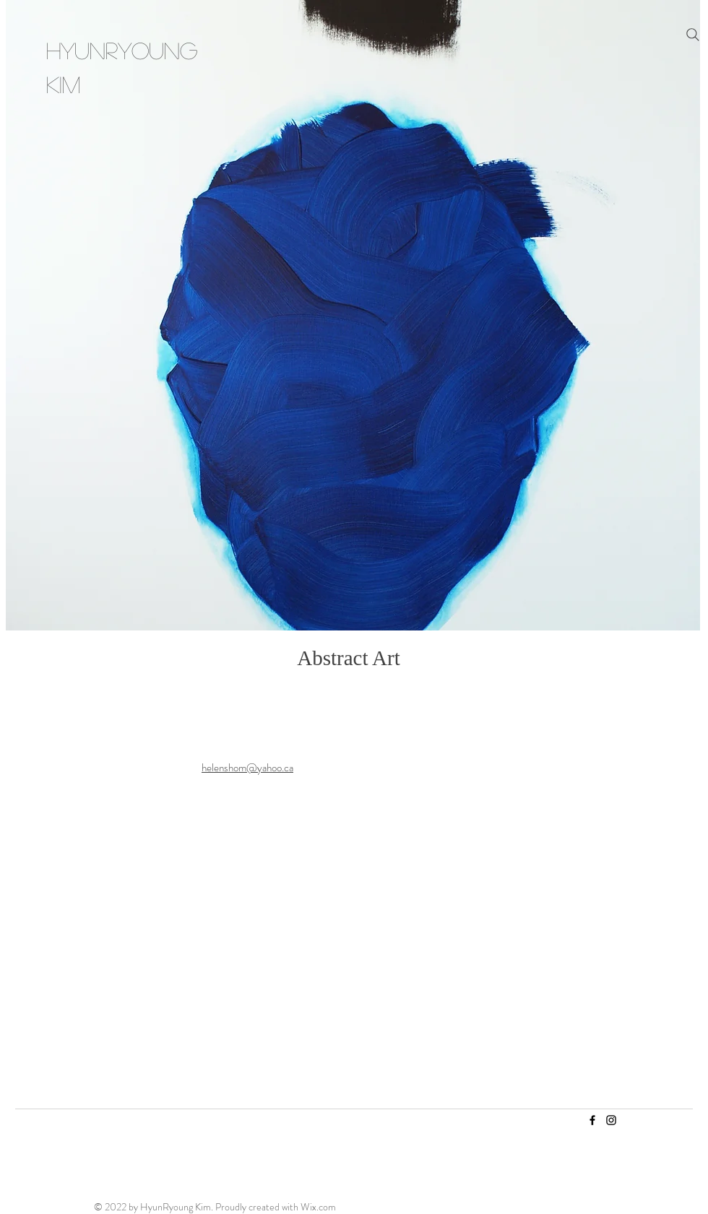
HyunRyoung (121, 49)
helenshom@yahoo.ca (247, 768)
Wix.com (318, 1207)
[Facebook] (592, 1120)
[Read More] (344, 897)
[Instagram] (611, 1120)
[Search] (693, 34)
